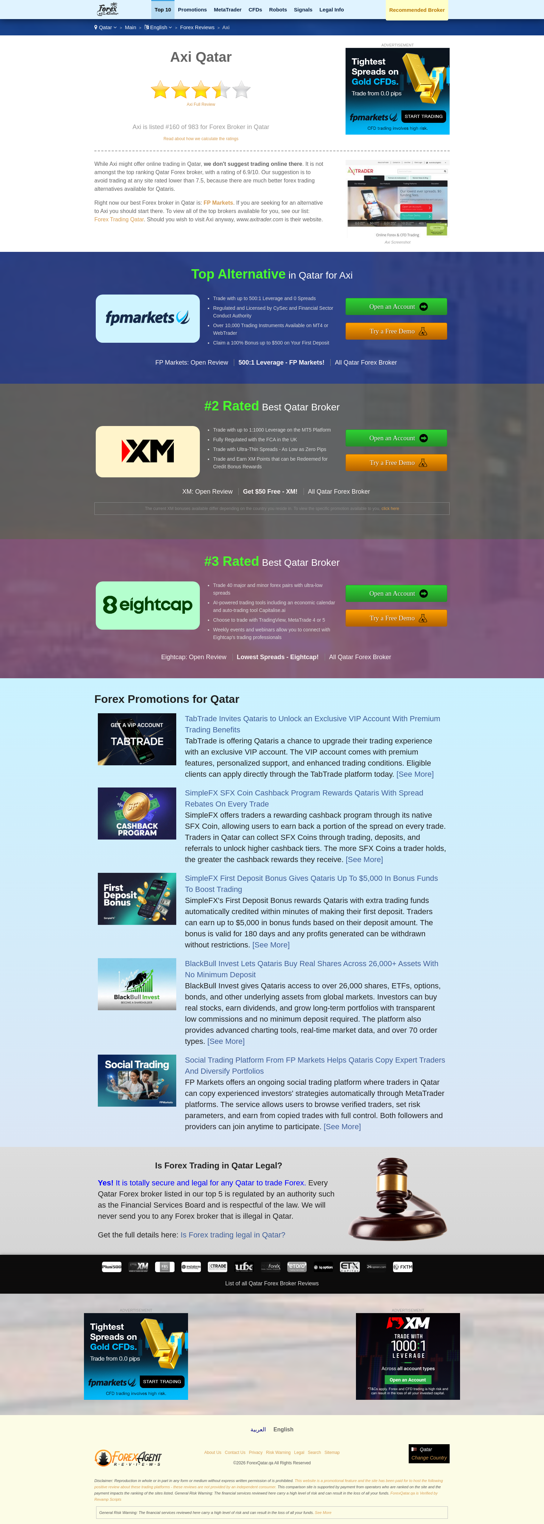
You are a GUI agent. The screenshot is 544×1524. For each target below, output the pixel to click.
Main (130, 27)
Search (314, 1452)
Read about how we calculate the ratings (200, 138)
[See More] (415, 774)
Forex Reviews (197, 27)
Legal (299, 1452)
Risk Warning (278, 1452)
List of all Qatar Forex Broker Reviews (271, 1283)
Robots (278, 9)
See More (323, 1512)
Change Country (429, 1458)
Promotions (192, 9)
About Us (212, 1452)
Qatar (105, 27)
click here (390, 508)
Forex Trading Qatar (119, 219)
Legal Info (332, 9)
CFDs (255, 9)
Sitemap (332, 1452)
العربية (258, 1429)
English (158, 27)
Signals (303, 9)
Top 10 (163, 9)
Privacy (255, 1452)
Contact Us (235, 1452)
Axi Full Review (201, 104)
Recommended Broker (417, 10)
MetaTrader (227, 9)
